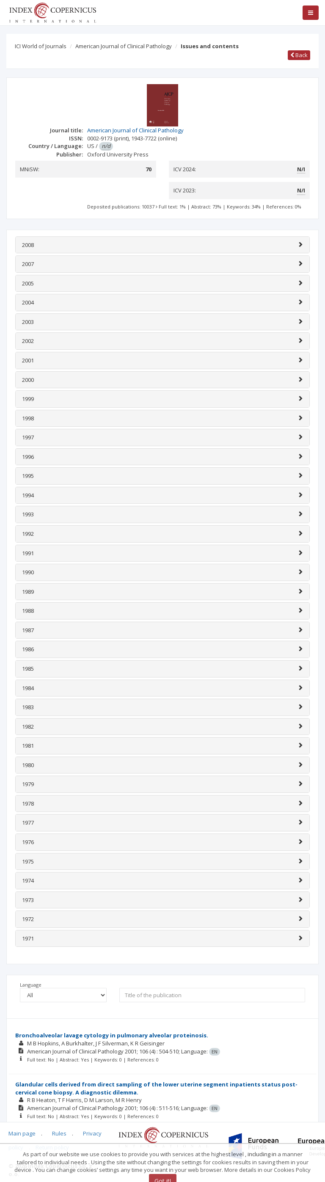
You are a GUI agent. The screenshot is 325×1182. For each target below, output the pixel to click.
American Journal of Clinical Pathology (123, 46)
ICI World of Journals (40, 46)
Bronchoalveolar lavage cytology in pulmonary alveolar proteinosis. (111, 1035)
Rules (59, 1133)
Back (299, 55)
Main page (22, 1133)
